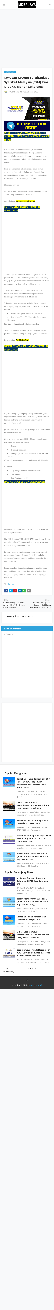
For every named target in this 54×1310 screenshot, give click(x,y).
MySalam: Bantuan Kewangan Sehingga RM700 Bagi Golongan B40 (32, 881)
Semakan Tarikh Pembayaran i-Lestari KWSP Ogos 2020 (32, 822)
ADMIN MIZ (14, 92)
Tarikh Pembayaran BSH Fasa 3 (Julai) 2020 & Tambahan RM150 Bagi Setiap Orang (32, 856)
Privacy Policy (8, 971)
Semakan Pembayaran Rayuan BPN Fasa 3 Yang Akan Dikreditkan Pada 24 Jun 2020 (34, 838)
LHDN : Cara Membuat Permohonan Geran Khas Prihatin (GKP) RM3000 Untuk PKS (33, 805)
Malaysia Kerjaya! (34, 985)
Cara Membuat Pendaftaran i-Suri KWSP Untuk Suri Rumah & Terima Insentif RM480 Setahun (33, 953)
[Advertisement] (27, 38)
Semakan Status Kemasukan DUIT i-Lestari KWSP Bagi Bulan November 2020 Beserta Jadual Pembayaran (33, 783)
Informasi (11, 584)
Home (5, 968)
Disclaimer (32, 968)
